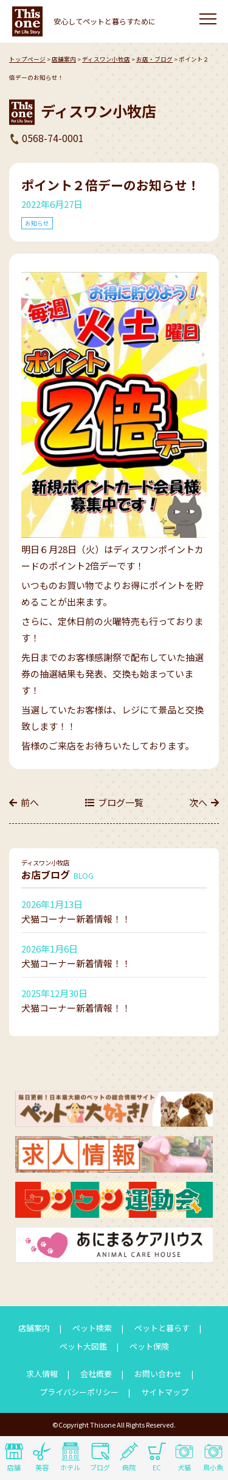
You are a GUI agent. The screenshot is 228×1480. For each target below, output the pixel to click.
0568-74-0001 (53, 137)
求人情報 (42, 1373)
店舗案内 (64, 59)
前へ (30, 802)
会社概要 (96, 1373)
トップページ (27, 59)
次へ (198, 802)
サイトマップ (164, 1392)
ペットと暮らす (162, 1328)
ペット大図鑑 (83, 1346)
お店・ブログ (154, 59)
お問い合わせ (158, 1373)
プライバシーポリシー (79, 1392)
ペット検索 (92, 1328)
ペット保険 (149, 1346)
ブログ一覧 (120, 802)
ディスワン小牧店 (106, 59)
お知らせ (37, 223)
